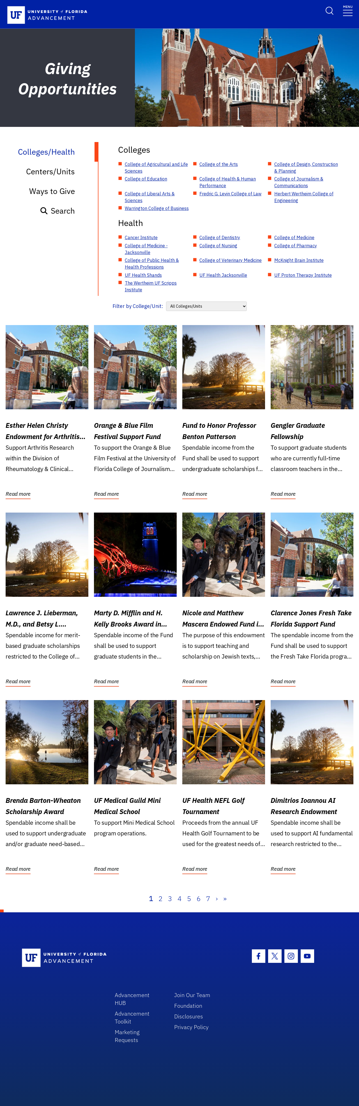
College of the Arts (218, 164)
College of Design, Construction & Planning (306, 167)
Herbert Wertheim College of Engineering (303, 197)
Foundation (188, 1005)
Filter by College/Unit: (137, 306)
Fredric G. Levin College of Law (230, 193)
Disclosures (188, 1016)
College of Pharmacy (295, 245)
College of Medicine (294, 237)
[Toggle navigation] (348, 10)
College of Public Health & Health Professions (152, 263)
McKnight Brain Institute (299, 260)
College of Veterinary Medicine (230, 260)
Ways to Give (52, 191)
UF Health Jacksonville (223, 275)
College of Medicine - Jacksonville (146, 249)
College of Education (146, 179)
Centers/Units (50, 171)
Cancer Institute (141, 237)
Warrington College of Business (157, 208)
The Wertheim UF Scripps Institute (151, 286)
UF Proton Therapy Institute (303, 275)
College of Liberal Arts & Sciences (150, 197)
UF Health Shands (143, 275)
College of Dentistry (219, 237)
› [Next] (217, 898)
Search (57, 210)
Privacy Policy (191, 1027)
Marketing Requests (127, 1036)
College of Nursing (218, 245)
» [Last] (225, 898)
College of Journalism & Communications (298, 182)
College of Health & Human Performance (227, 182)
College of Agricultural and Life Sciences (156, 167)
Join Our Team (192, 995)
